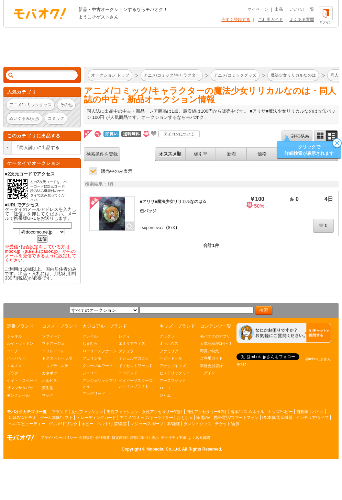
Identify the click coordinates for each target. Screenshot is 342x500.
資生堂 (47, 388)
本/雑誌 (173, 423)
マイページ (257, 9)
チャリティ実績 (173, 437)
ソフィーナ (51, 336)
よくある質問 (301, 19)
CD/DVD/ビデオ (22, 417)
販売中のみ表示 (116, 171)
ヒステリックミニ (174, 373)
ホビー (87, 423)
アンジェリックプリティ (99, 383)
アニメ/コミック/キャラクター (146, 417)
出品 (279, 9)
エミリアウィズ (132, 343)
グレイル (90, 336)
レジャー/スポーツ (146, 423)
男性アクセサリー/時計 (206, 411)
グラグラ (167, 336)
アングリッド (93, 393)
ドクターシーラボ (57, 358)
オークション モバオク (40, 13)
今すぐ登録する (235, 19)
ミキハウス (168, 343)
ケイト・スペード (22, 380)
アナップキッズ (172, 366)
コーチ (12, 351)
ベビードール (170, 358)
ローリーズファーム (99, 351)
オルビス (49, 380)
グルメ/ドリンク (63, 423)
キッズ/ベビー (280, 411)
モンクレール (18, 395)
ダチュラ (126, 351)
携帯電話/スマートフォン (236, 417)
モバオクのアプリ (215, 336)
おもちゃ (184, 417)
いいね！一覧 (301, 9)
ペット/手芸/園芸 (111, 423)
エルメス (14, 366)
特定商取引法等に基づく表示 (135, 437)
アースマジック (172, 380)
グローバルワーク (97, 366)
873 (171, 227)
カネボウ (49, 373)
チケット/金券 (227, 423)
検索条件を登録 (102, 154)
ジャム (165, 395)
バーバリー (16, 358)
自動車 (302, 411)
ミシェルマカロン (134, 358)
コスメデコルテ (55, 366)
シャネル (14, 336)
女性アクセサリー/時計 (162, 411)
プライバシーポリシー (59, 437)
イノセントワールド (136, 366)
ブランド (59, 411)
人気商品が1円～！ (216, 343)
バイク (318, 411)
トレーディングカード (96, 417)
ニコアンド (128, 373)
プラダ (12, 373)
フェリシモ (91, 358)
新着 (231, 154)
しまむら (90, 343)
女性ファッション (87, 411)
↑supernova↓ (151, 227)
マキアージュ (53, 343)
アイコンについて (179, 134)
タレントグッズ (197, 423)
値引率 (200, 154)
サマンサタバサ (20, 388)
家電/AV (203, 417)
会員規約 (86, 437)
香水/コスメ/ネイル (247, 411)
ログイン (207, 373)
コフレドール (53, 351)
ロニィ (165, 388)
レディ (124, 336)
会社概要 (102, 437)
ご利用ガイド (270, 19)
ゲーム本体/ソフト (56, 417)
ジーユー (90, 373)
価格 (261, 154)
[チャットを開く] (283, 333)
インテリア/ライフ (312, 417)
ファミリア (168, 351)
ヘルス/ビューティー (27, 423)
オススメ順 (170, 154)
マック (47, 395)
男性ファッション (122, 411)
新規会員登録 (211, 366)
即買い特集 (209, 351)
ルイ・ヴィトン (20, 343)
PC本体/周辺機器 (277, 417)
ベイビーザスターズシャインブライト (136, 383)
